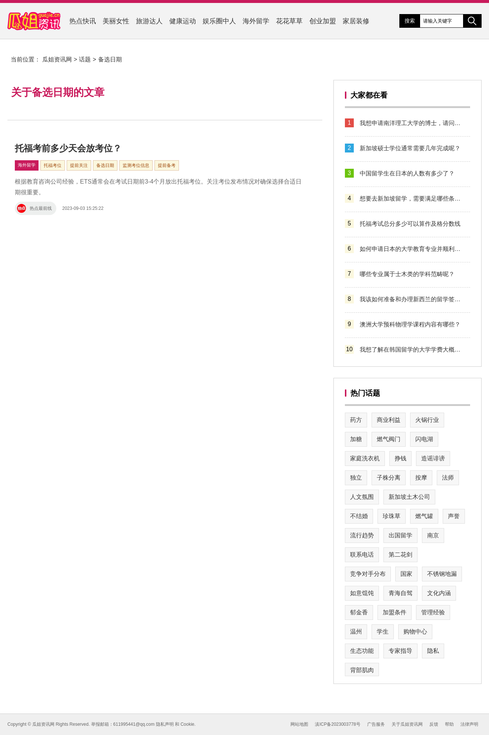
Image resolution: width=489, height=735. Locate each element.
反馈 (433, 724)
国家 (406, 574)
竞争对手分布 (368, 574)
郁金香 (359, 612)
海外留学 (256, 21)
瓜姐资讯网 (57, 59)
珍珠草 (391, 516)
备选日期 (110, 59)
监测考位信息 (136, 165)
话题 (85, 59)
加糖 (356, 439)
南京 (433, 535)
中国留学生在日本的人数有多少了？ (407, 173)
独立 (356, 477)
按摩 (421, 477)
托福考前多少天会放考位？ (68, 148)
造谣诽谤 (433, 458)
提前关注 (79, 165)
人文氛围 (362, 497)
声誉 (454, 516)
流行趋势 (362, 535)
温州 (356, 631)
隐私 (433, 651)
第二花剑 (400, 554)
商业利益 (388, 420)
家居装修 (356, 21)
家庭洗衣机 (365, 458)
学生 (383, 631)
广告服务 (376, 724)
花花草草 (289, 21)
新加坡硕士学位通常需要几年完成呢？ (410, 148)
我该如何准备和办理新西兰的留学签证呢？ (412, 299)
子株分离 (388, 477)
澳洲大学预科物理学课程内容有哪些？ (410, 324)
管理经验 (433, 612)
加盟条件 (394, 612)
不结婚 (359, 516)
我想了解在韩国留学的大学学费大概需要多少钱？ (412, 349)
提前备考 (167, 165)
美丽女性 (116, 21)
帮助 (449, 724)
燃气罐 (424, 516)
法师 (448, 477)
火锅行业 (427, 420)
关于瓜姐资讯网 (407, 724)
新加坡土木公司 (409, 497)
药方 (356, 420)
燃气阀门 (388, 439)
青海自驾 (400, 593)
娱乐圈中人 (219, 21)
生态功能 (362, 651)
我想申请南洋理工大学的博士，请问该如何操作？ (412, 123)
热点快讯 (82, 21)
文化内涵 (439, 593)
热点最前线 (34, 208)
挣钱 (400, 458)
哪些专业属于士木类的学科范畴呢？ (407, 274)
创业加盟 (322, 21)
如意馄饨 (362, 593)
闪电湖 (424, 439)
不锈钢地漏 (442, 574)
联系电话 (362, 554)
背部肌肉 (362, 670)
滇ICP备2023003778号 (337, 724)
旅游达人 (149, 21)
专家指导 (400, 651)
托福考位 (52, 165)
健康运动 (182, 21)
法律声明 (469, 724)
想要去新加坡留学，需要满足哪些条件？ (412, 198)
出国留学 (400, 535)
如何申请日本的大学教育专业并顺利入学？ (412, 249)
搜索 (410, 21)
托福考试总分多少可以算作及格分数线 (410, 224)
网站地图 (299, 724)
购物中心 (415, 631)
